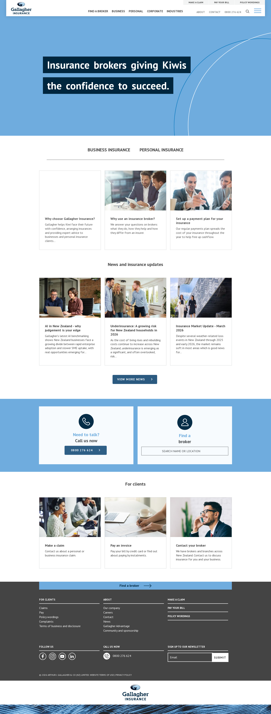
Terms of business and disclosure (60, 626)
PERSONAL (136, 11)
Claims (43, 608)
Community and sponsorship (120, 630)
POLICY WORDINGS (179, 616)
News (106, 621)
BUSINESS (118, 11)
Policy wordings (49, 617)
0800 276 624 (233, 12)
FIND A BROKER (98, 11)
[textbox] (182, 451)
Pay (41, 612)
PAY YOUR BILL (176, 608)
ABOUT (200, 12)
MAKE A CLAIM (176, 599)
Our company (111, 608)
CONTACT (215, 12)
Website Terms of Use (102, 674)
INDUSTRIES (175, 11)
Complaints (46, 621)
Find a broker (135, 586)
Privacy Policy (124, 674)
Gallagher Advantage (116, 626)
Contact (108, 617)
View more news (131, 379)
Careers (108, 612)
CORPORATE (155, 11)
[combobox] (186, 451)
